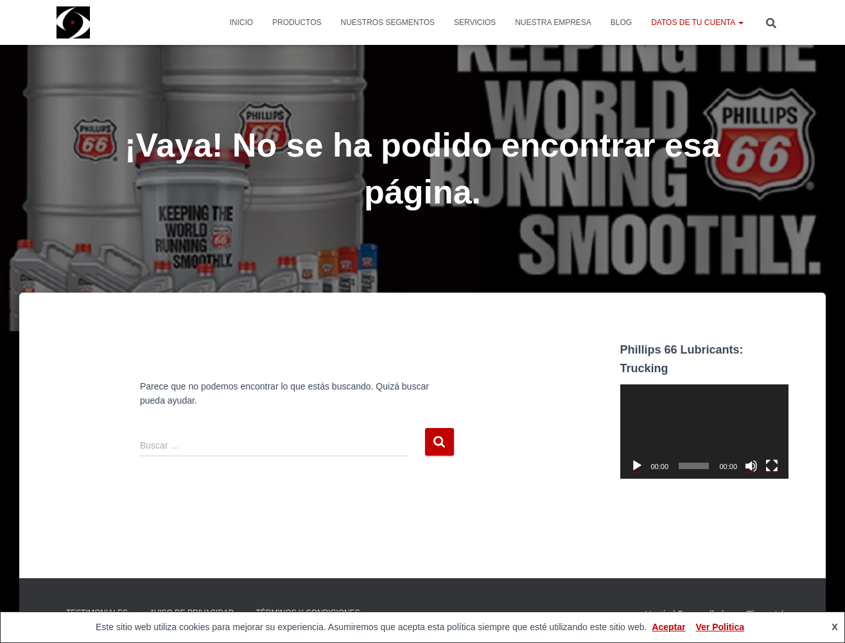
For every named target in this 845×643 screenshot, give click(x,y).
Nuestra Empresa (553, 22)
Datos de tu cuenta (697, 22)
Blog (621, 22)
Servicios (475, 22)
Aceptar (668, 627)
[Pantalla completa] (771, 465)
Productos (296, 22)
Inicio (241, 22)
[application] (704, 431)
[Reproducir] (637, 465)
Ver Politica (719, 627)
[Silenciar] (751, 465)
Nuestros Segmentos (388, 22)
